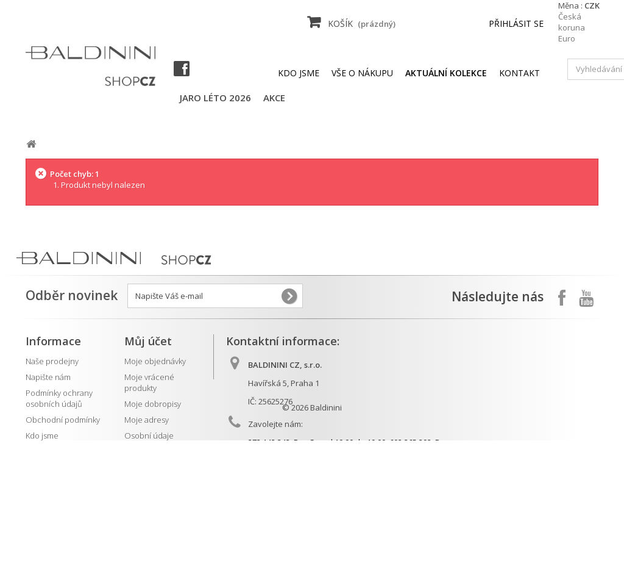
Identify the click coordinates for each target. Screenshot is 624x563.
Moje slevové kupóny (162, 451)
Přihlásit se (516, 23)
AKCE (274, 97)
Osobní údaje (149, 435)
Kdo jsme (298, 73)
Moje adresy (146, 419)
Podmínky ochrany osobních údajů (59, 398)
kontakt (519, 73)
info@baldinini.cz (305, 483)
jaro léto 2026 (215, 97)
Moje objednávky (155, 361)
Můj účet (148, 341)
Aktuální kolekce (55, 467)
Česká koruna (571, 22)
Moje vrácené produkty (149, 382)
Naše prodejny (52, 361)
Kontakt (39, 483)
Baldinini (326, 530)
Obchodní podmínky (63, 419)
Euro (566, 38)
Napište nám (48, 376)
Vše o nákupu (362, 73)
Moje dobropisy (152, 403)
